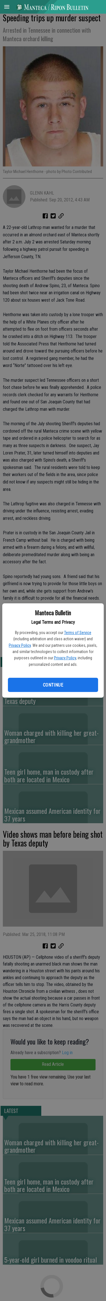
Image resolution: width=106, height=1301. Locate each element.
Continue (53, 685)
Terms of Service (77, 632)
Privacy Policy (20, 645)
